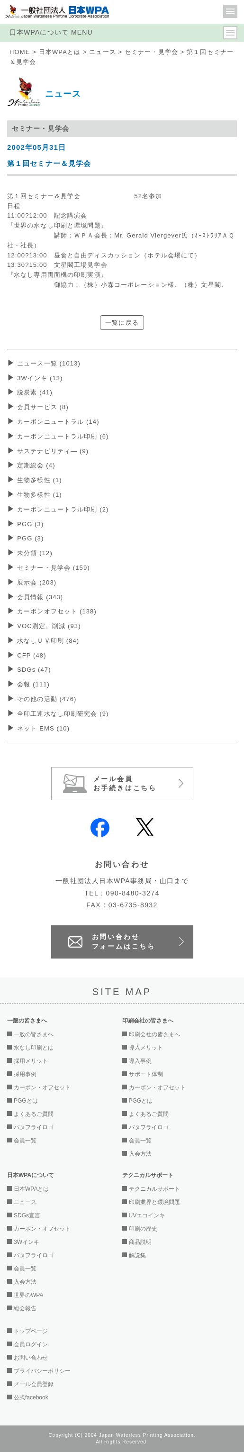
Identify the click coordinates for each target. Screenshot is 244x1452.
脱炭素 (35, 392)
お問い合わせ (31, 1357)
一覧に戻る (122, 322)
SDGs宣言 (27, 1215)
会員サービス (43, 407)
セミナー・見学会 (151, 51)
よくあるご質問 (34, 1114)
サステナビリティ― (53, 451)
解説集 (137, 1255)
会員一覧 (25, 1140)
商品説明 (140, 1242)
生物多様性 (39, 480)
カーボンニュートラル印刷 (62, 436)
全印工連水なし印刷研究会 (62, 713)
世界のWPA (28, 1295)
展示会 (36, 582)
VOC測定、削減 (49, 626)
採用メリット (31, 1061)
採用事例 (25, 1074)
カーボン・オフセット (42, 1087)
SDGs (34, 669)
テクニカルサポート (154, 1189)
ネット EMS (43, 728)
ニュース (102, 51)
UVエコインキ (147, 1215)
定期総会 (36, 465)
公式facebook (31, 1397)
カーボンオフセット (57, 611)
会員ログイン (31, 1344)
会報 (33, 684)
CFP (31, 655)
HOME (19, 51)
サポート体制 (146, 1074)
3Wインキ (40, 378)
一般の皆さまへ (34, 1034)
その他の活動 (46, 699)
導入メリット (146, 1047)
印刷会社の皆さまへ (154, 1034)
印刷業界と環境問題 (154, 1202)
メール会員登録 (34, 1384)
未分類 (35, 553)
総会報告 (25, 1308)
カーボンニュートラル (58, 421)
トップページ (31, 1331)
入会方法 (140, 1154)
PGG (30, 524)
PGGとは (26, 1100)
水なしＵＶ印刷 (48, 640)
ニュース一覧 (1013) (49, 363)
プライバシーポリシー (42, 1371)
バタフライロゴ (34, 1127)
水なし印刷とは (34, 1047)
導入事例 (140, 1061)
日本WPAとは (60, 51)
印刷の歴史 (143, 1228)
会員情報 (40, 597)
